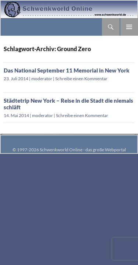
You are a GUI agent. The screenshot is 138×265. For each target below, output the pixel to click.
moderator (41, 78)
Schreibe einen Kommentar (81, 78)
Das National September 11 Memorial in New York (67, 70)
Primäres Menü (129, 27)
